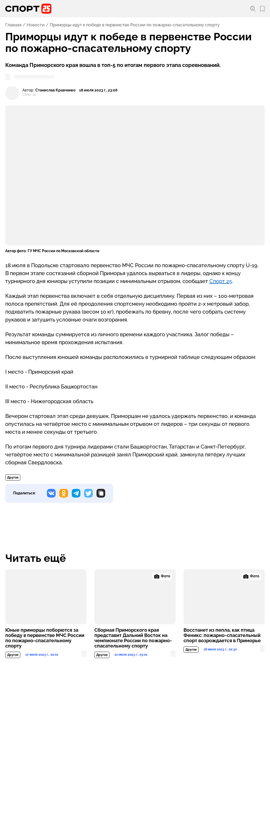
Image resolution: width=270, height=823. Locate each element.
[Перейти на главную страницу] (28, 9)
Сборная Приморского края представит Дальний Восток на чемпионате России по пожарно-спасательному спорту (133, 638)
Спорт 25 (220, 281)
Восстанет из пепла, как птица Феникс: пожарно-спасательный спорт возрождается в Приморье (222, 635)
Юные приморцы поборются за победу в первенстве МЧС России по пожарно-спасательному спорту (44, 638)
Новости (36, 25)
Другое (12, 477)
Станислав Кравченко (55, 90)
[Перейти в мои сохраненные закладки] (262, 9)
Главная (13, 25)
